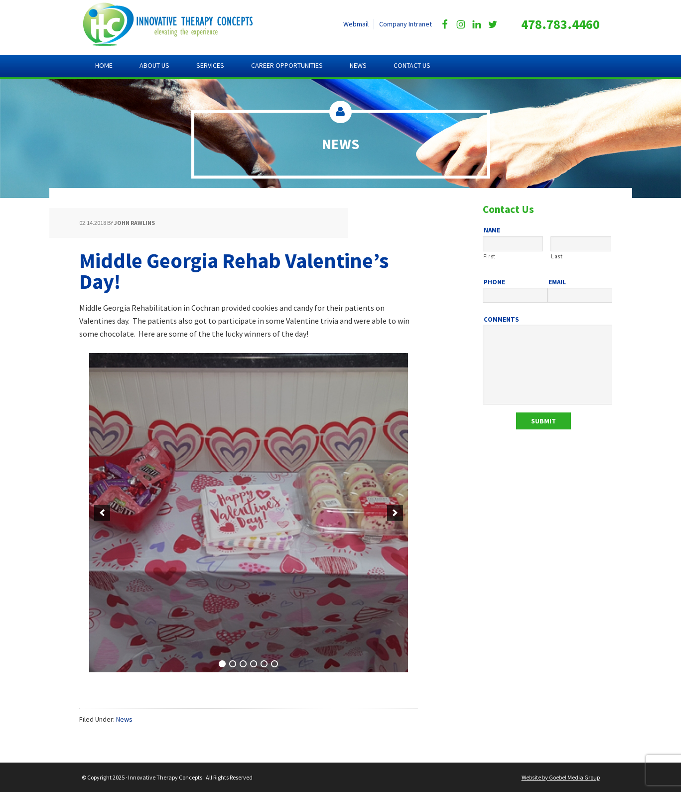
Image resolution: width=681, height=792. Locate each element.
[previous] (102, 513)
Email (557, 282)
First (489, 256)
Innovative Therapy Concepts (177, 25)
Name (492, 230)
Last (557, 256)
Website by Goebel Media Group (561, 777)
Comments (501, 320)
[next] (395, 513)
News (124, 719)
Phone (494, 282)
